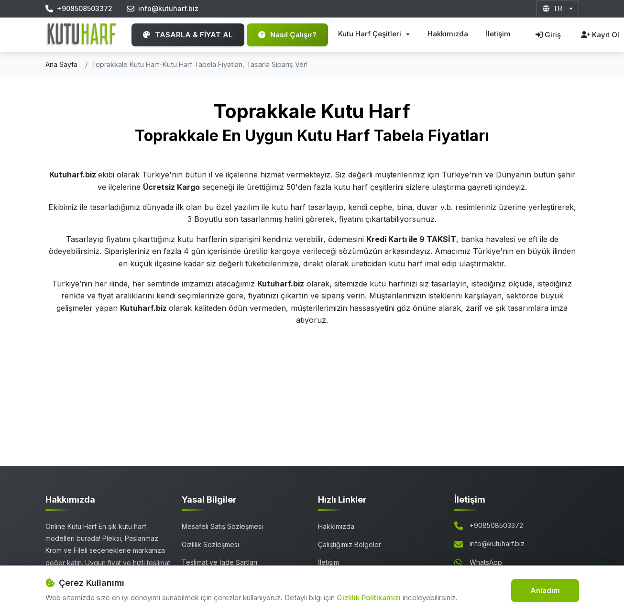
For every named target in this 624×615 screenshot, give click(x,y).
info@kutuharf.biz (497, 543)
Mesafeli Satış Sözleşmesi (222, 526)
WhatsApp (486, 562)
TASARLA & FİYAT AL (188, 34)
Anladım (545, 590)
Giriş (548, 34)
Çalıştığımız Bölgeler (349, 544)
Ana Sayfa (61, 64)
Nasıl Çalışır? (287, 34)
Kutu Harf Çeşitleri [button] (370, 33)
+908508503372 (496, 525)
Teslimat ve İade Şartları (219, 562)
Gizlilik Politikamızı (370, 597)
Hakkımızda (447, 33)
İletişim (498, 33)
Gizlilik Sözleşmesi (210, 544)
